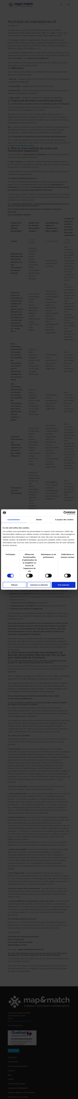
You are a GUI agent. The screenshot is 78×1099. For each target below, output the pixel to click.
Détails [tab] (39, 519)
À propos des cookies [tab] (64, 519)
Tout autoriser (63, 585)
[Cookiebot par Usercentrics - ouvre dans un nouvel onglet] (65, 513)
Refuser (14, 585)
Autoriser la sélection (39, 585)
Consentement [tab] (14, 519)
